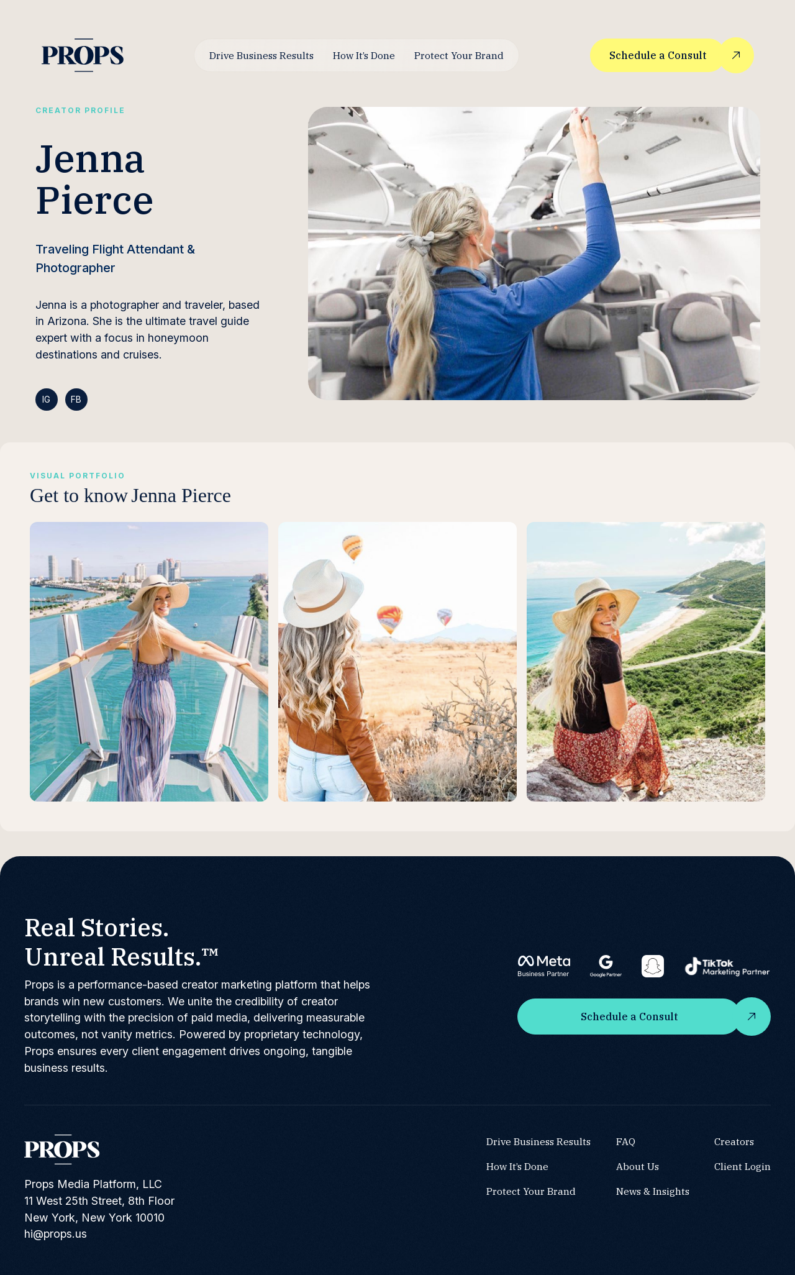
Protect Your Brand (459, 55)
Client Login (742, 1166)
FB (76, 399)
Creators (734, 1141)
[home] (83, 55)
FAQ (625, 1141)
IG (46, 399)
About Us (637, 1166)
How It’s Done (364, 55)
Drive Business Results (261, 55)
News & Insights (652, 1190)
